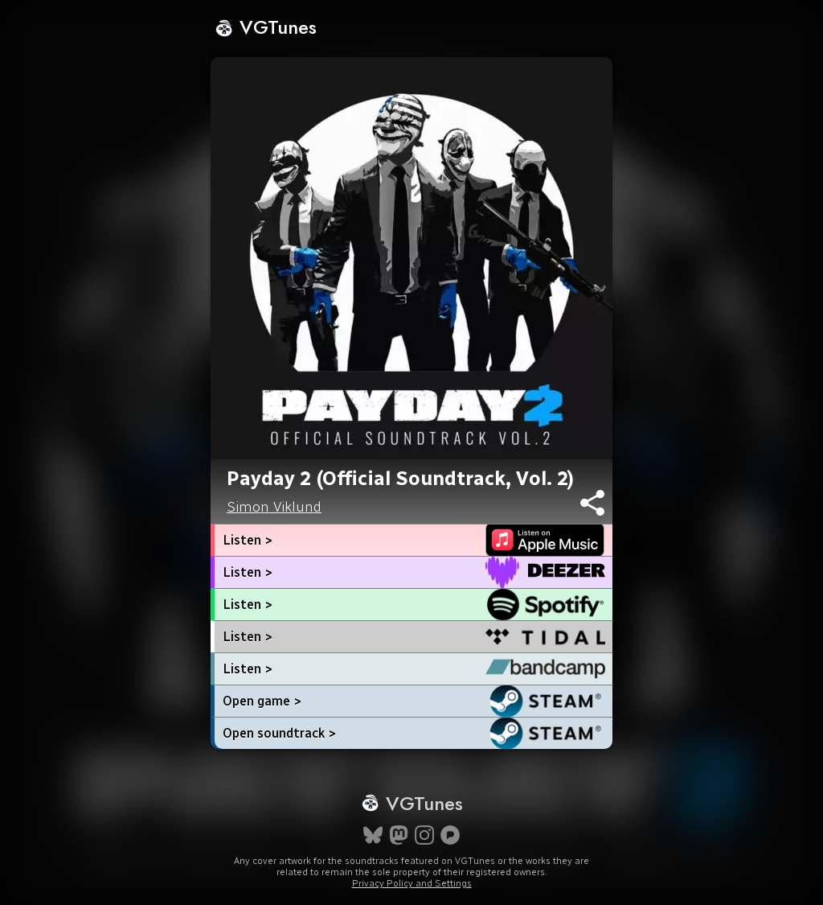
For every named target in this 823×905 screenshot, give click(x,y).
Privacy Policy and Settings (412, 883)
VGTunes (266, 27)
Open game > (262, 701)
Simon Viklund (274, 507)
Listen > (247, 540)
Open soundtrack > (279, 733)
